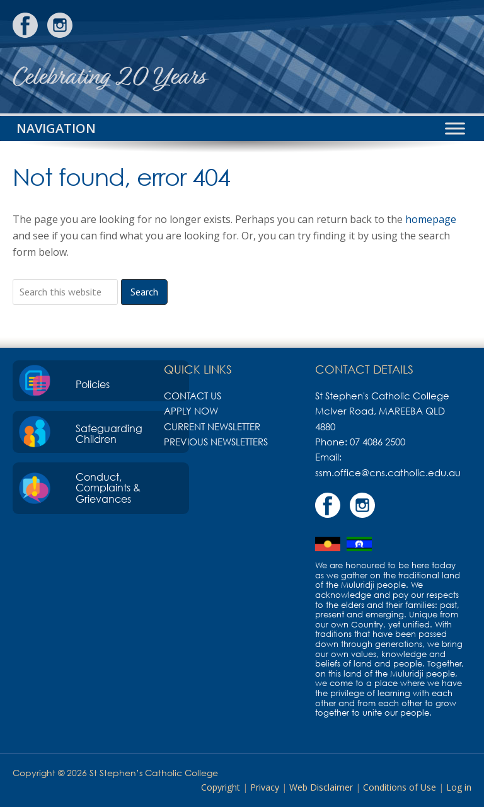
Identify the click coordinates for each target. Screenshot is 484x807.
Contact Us (192, 395)
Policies (93, 384)
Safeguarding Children (109, 434)
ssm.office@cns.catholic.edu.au (388, 472)
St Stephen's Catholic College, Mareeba (424, 56)
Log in (458, 787)
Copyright (220, 787)
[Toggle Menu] (455, 128)
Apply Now (191, 410)
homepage (430, 219)
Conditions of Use (399, 787)
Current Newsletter (212, 426)
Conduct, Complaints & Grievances (108, 488)
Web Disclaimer (321, 787)
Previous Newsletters (216, 441)
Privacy (264, 787)
